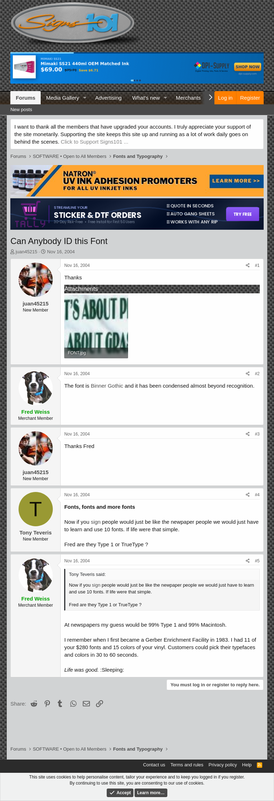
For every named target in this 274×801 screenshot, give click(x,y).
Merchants (188, 98)
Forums (25, 98)
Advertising (108, 98)
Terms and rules (187, 764)
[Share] (247, 266)
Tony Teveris (36, 532)
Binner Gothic (107, 386)
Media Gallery (62, 98)
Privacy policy (223, 764)
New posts (21, 109)
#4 (257, 494)
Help (247, 764)
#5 (257, 560)
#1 (257, 265)
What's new (146, 98)
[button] (85, 97)
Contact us (154, 764)
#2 (257, 373)
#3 (257, 434)
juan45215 (26, 251)
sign (96, 522)
